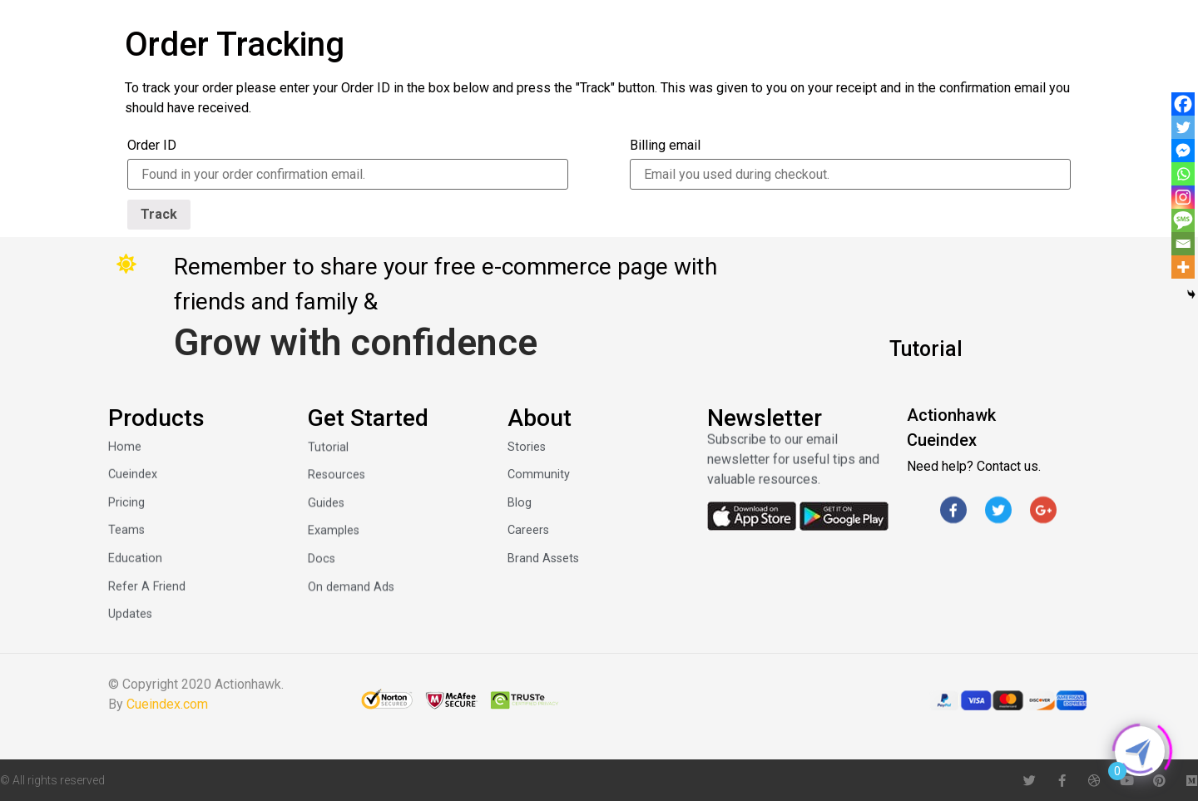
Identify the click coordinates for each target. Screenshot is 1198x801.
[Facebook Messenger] (1183, 150)
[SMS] (1183, 220)
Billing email (665, 145)
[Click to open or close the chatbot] (1140, 751)
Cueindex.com (167, 704)
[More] (1183, 267)
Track (159, 214)
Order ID (151, 145)
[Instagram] (1183, 197)
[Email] (1183, 243)
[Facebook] (1183, 104)
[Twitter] (1183, 127)
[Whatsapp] (1183, 173)
